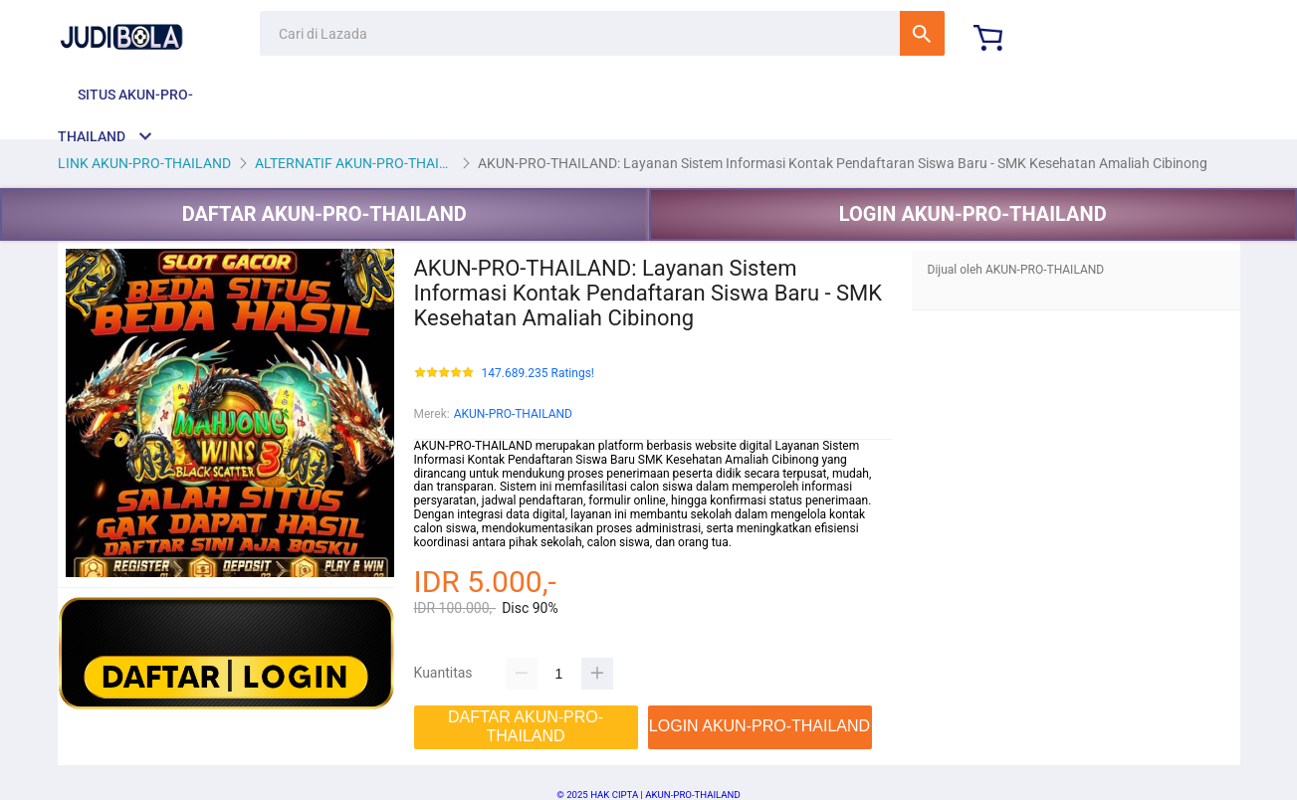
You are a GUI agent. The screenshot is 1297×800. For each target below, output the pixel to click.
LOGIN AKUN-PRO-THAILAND (973, 214)
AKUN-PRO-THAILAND (513, 414)
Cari (922, 33)
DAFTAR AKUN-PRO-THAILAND (324, 214)
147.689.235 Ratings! (538, 373)
